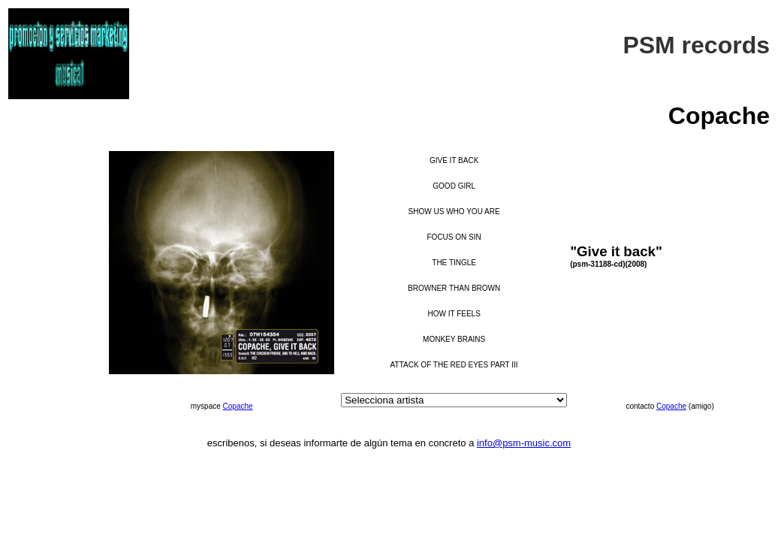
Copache (238, 406)
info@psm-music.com (524, 443)
